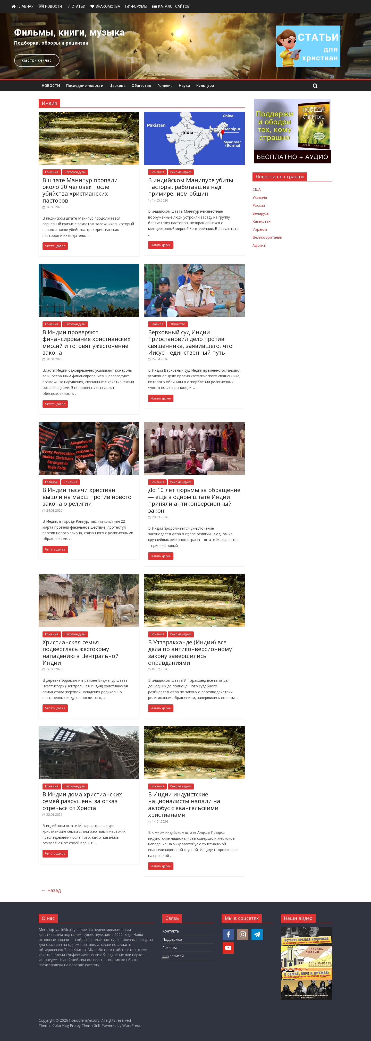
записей (173, 956)
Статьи (78, 6)
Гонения (165, 85)
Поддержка (172, 939)
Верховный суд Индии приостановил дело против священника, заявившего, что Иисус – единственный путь (190, 342)
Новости (53, 6)
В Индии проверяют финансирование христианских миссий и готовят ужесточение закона (87, 342)
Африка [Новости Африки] (259, 245)
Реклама (169, 947)
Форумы (139, 6)
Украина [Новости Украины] (259, 197)
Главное (157, 324)
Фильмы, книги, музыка (69, 32)
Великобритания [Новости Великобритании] (267, 237)
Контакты (171, 931)
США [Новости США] (256, 189)
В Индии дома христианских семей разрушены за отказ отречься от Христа (82, 801)
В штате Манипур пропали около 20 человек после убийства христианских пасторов (80, 190)
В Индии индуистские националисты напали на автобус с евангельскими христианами (184, 804)
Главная (25, 6)
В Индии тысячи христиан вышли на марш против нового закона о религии (87, 496)
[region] (185, 46)
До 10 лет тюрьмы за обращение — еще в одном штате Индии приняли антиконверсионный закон (194, 500)
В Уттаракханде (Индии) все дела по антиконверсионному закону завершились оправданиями (190, 652)
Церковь (117, 85)
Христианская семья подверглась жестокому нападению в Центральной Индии (81, 652)
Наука (184, 85)
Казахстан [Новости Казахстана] (261, 221)
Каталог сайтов (174, 6)
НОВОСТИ (51, 85)
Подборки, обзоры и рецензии (51, 43)
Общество (141, 85)
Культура (205, 85)
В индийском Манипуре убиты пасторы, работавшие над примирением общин (190, 186)
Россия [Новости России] (258, 205)
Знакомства (108, 6)
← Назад (51, 890)
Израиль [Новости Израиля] (259, 229)
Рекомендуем (75, 172)
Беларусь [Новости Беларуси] (260, 213)
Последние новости (84, 85)
